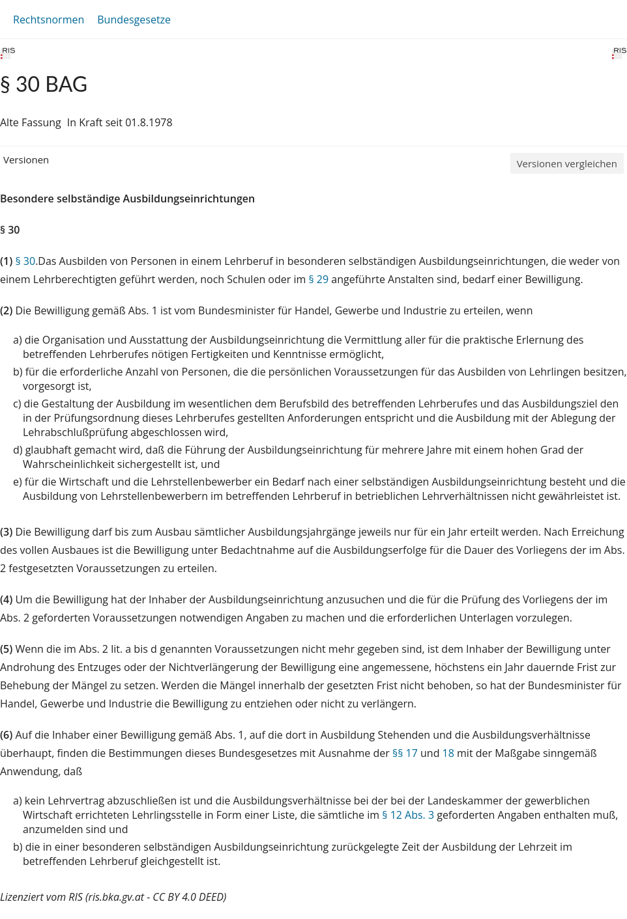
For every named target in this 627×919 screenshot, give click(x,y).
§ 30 (25, 261)
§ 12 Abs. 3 (408, 815)
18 (448, 753)
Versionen (26, 159)
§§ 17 (405, 753)
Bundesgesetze (134, 19)
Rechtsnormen (48, 19)
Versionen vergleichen (567, 163)
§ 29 (318, 279)
